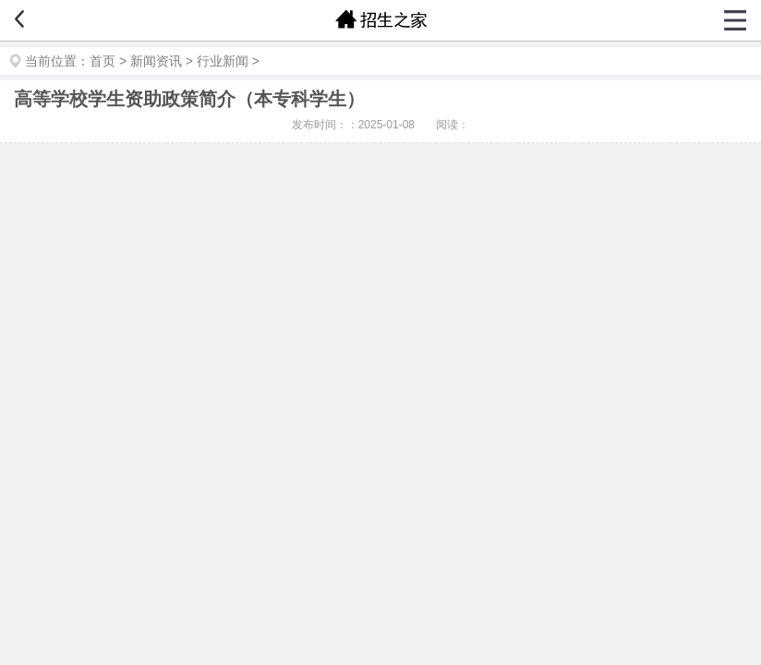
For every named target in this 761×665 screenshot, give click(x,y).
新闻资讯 (156, 61)
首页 (102, 61)
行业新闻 (222, 61)
